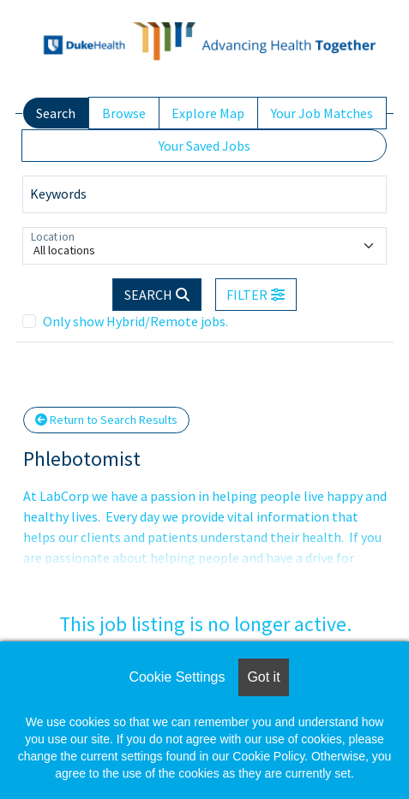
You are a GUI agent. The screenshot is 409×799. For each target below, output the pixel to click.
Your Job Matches (322, 113)
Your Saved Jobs (204, 145)
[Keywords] (204, 194)
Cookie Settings (177, 677)
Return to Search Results (106, 419)
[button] (256, 294)
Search (55, 113)
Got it (263, 677)
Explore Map (207, 113)
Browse (124, 113)
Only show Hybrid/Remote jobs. (135, 321)
